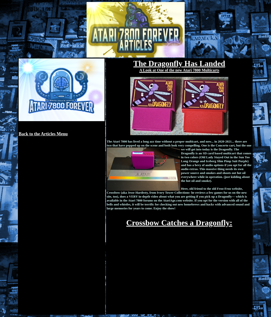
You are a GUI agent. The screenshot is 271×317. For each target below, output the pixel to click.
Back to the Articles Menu (43, 133)
